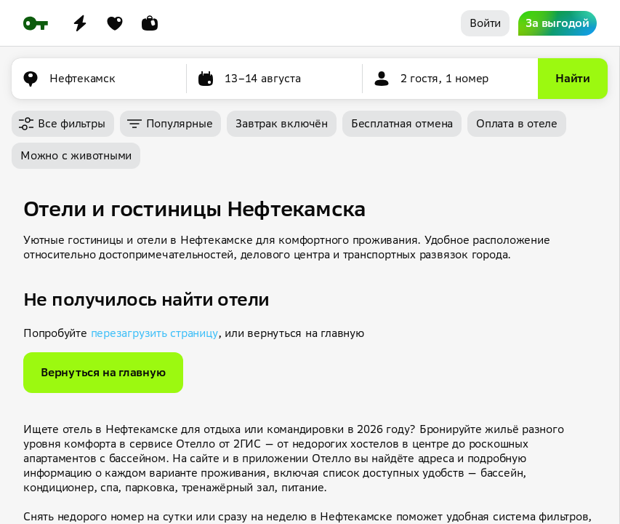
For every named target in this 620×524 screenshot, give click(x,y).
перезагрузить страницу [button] (154, 333)
